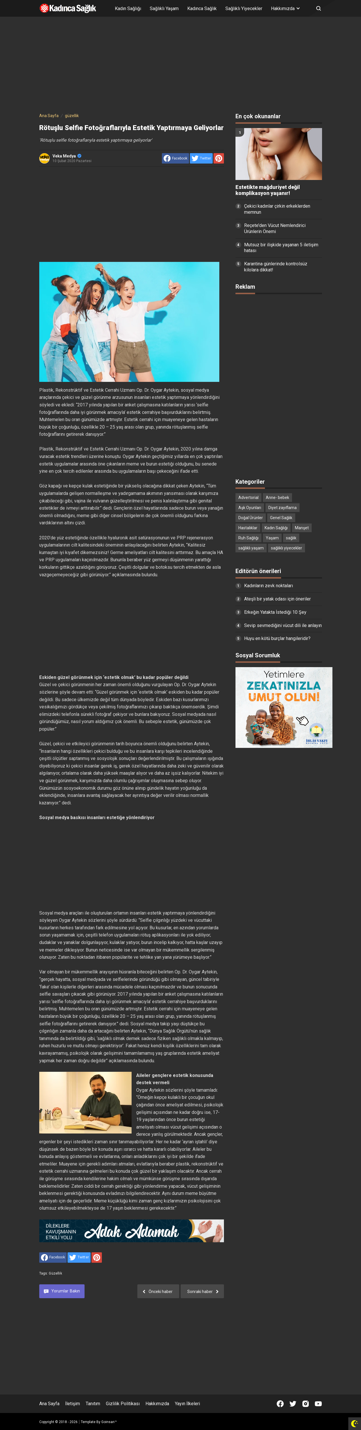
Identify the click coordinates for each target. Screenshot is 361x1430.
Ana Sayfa (49, 1403)
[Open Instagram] (305, 1403)
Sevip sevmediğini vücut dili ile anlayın (283, 625)
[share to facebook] (175, 158)
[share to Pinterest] (219, 158)
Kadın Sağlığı (128, 8)
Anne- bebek (277, 497)
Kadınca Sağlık (202, 8)
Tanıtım (93, 1403)
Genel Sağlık (281, 517)
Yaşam (272, 538)
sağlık (291, 538)
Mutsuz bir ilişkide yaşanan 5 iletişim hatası (281, 248)
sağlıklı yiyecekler (286, 548)
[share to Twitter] (201, 158)
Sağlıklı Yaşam (164, 8)
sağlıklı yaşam (251, 548)
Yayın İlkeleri (187, 1403)
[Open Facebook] (280, 1403)
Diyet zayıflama (282, 507)
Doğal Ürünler (250, 517)
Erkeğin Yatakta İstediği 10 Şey (275, 612)
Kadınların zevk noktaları (268, 585)
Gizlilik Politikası (123, 1403)
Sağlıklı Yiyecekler (243, 8)
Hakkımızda (157, 1403)
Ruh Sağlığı (248, 538)
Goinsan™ (109, 1422)
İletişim (72, 1403)
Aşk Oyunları (249, 507)
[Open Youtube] (318, 1403)
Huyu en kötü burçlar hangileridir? (277, 638)
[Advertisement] (180, 65)
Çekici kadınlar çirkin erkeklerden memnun (277, 209)
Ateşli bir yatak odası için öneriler (277, 599)
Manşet (302, 528)
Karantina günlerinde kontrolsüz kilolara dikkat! (275, 267)
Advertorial (248, 497)
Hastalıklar (247, 528)
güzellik (55, 1273)
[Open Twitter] (292, 1403)
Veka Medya (67, 156)
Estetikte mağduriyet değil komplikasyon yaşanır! (267, 190)
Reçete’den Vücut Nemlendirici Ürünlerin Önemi (275, 228)
